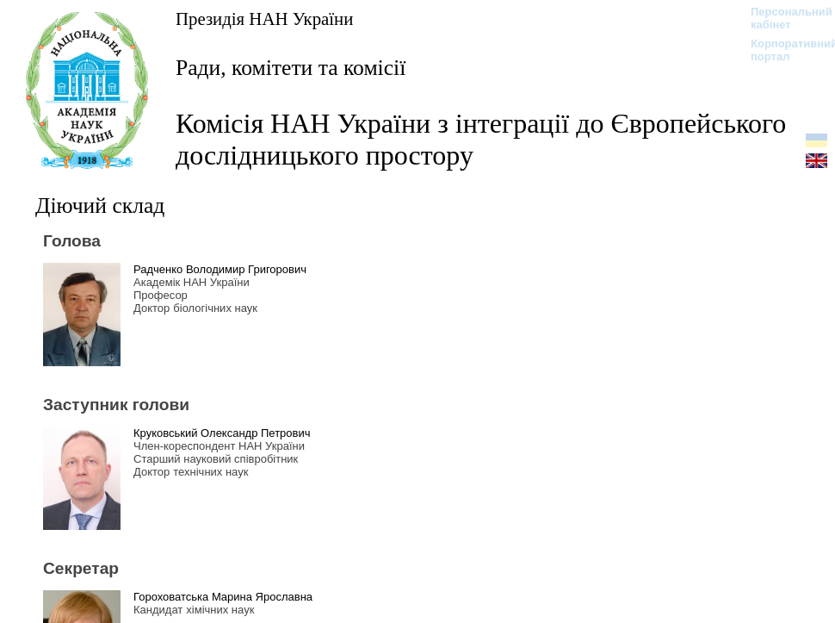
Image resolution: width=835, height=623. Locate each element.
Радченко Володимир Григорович (219, 269)
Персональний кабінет (783, 18)
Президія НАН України (264, 18)
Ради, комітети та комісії (290, 67)
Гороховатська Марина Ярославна (222, 596)
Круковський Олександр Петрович (222, 433)
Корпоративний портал (783, 50)
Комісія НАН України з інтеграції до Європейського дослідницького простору (481, 139)
